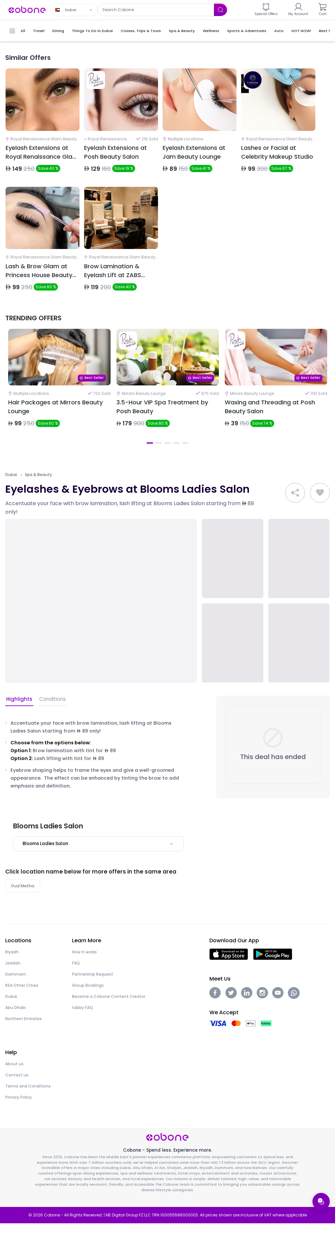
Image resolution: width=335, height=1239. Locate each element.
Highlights (18, 714)
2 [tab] (159, 458)
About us (14, 1079)
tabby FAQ (82, 1023)
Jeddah (12, 978)
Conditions (50, 714)
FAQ (76, 978)
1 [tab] (150, 458)
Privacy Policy (18, 1112)
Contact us (16, 1090)
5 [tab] (185, 458)
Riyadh (12, 967)
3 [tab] (168, 458)
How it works (84, 967)
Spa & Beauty (38, 489)
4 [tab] (176, 458)
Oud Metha (23, 901)
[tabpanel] (59, 394)
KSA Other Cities (21, 1000)
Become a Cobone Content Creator (108, 1012)
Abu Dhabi (15, 1023)
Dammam (15, 989)
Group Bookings (88, 1000)
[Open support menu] (320, 1201)
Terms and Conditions (28, 1101)
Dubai (11, 489)
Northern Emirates (23, 1034)
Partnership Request (92, 989)
